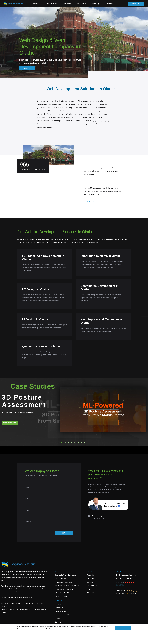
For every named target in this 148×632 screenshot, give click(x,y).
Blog (88, 589)
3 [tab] (68, 442)
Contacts (119, 571)
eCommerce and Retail (63, 615)
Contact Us (111, 4)
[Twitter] (124, 578)
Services (58, 571)
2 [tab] (65, 442)
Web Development (61, 578)
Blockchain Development (64, 589)
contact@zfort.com (99, 518)
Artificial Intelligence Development (67, 586)
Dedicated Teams (61, 596)
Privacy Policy (66, 629)
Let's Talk (136, 4)
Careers (90, 582)
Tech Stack (67, 4)
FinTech (58, 604)
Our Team (90, 578)
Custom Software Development (66, 575)
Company (96, 4)
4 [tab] (71, 442)
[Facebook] (117, 578)
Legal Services (60, 611)
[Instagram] (131, 578)
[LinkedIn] (120, 578)
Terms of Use (16, 597)
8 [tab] (84, 442)
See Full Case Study (10, 422)
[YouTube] (128, 578)
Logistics (58, 618)
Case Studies (81, 4)
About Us (90, 575)
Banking (58, 622)
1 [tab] (61, 442)
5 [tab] (74, 442)
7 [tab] (81, 442)
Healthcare (59, 608)
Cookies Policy (27, 597)
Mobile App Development (64, 582)
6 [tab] (78, 442)
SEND (64, 533)
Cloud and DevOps (62, 593)
